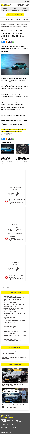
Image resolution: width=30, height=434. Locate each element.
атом (19, 131)
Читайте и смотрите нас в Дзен (13, 124)
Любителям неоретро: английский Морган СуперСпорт (13, 308)
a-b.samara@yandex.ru (6, 429)
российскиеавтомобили (19, 129)
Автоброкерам (9, 19)
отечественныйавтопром (9, 131)
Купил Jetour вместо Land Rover (13, 340)
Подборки (25, 19)
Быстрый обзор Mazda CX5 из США (14, 304)
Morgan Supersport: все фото (12, 324)
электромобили (7, 129)
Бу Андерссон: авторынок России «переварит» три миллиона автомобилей (15, 319)
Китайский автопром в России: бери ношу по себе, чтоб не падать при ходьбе (14, 299)
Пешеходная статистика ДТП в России (15, 331)
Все (2, 19)
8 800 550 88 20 (17, 426)
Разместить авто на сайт (15, 14)
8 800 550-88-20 (23, 4)
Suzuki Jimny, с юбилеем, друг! (12, 327)
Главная (4, 24)
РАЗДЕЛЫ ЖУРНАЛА (6, 432)
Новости (18, 19)
